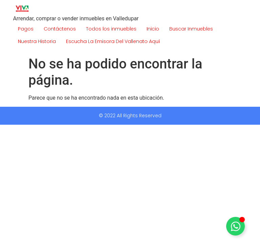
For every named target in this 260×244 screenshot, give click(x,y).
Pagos (26, 28)
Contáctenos (60, 28)
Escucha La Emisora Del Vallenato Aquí (113, 41)
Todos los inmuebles (111, 28)
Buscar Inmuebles (191, 28)
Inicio (153, 28)
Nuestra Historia (37, 41)
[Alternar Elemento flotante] (235, 226)
